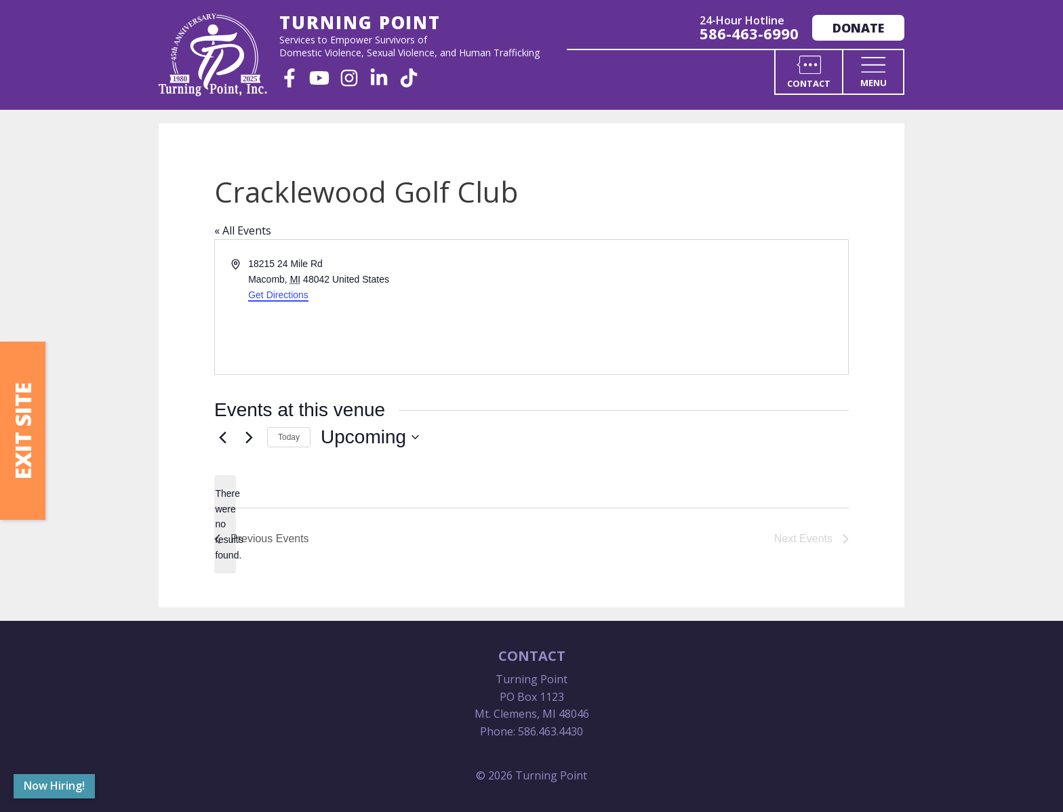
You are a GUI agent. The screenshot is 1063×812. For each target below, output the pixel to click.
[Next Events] (249, 437)
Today (289, 437)
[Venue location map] (689, 307)
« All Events (242, 230)
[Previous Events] (222, 437)
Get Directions (278, 294)
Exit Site (22, 430)
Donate (858, 28)
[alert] (225, 524)
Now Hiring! (54, 785)
